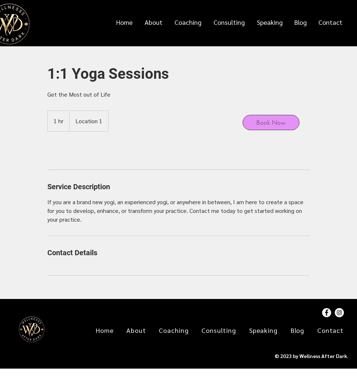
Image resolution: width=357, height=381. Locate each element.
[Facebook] (326, 312)
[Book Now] (271, 122)
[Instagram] (339, 312)
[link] (71, 150)
